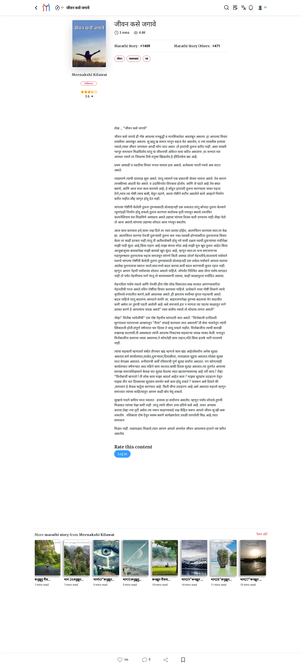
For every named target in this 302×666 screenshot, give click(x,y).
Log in (122, 454)
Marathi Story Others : (197, 46)
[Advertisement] (171, 93)
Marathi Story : (132, 46)
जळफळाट (133, 58)
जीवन (119, 58)
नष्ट (146, 58)
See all (261, 534)
